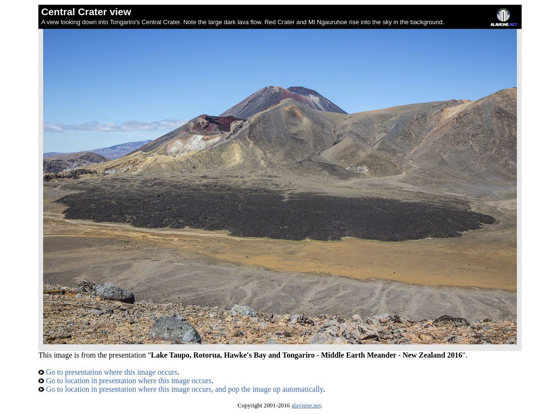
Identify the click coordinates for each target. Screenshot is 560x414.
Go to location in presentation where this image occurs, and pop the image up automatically (180, 389)
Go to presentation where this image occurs (107, 372)
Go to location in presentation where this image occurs (124, 381)
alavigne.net (306, 405)
